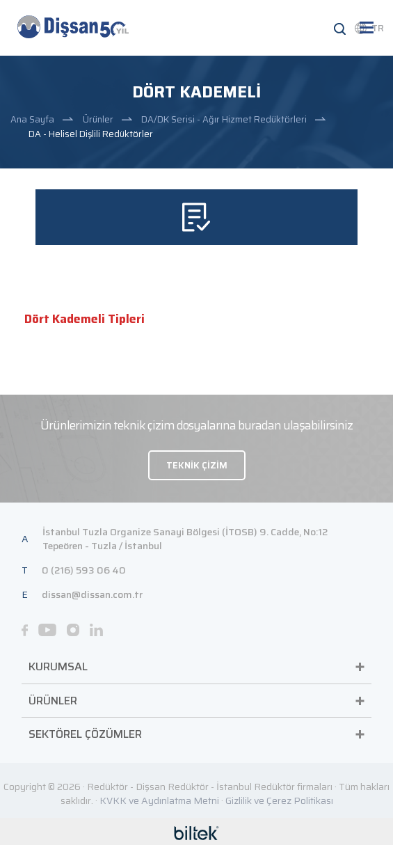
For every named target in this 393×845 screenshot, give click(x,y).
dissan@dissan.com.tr (92, 594)
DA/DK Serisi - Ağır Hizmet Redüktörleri (224, 119)
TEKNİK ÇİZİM (196, 465)
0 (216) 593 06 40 (84, 570)
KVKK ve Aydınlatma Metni (159, 800)
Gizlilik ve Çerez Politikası (279, 800)
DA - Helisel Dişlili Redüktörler (91, 134)
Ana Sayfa (32, 119)
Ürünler (98, 119)
